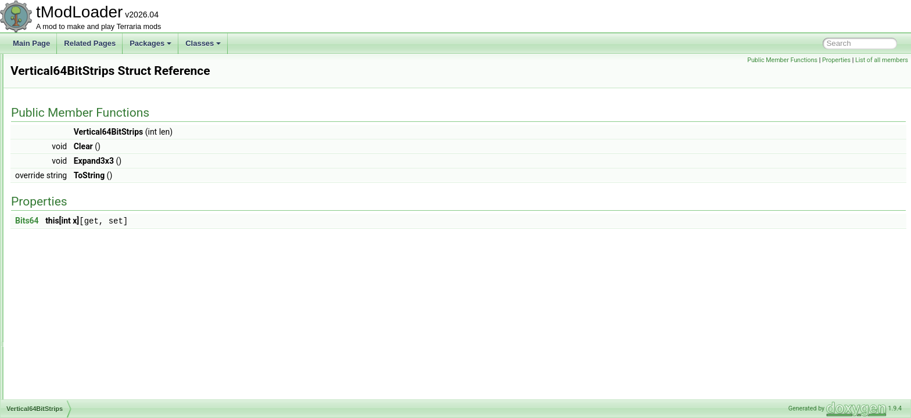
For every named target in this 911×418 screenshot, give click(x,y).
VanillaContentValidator (74, 117)
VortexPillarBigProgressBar (80, 296)
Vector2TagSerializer (70, 168)
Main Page (31, 43)
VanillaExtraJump (65, 143)
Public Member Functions (782, 60)
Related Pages (90, 43)
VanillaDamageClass (70, 130)
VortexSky (54, 309)
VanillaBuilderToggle (69, 104)
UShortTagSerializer (69, 66)
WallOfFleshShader (68, 360)
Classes (203, 43)
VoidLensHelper (63, 283)
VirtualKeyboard (63, 270)
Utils (45, 79)
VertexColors (58, 207)
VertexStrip (55, 219)
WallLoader (55, 347)
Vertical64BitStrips (66, 232)
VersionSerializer (64, 194)
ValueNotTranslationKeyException (91, 92)
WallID (48, 334)
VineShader (56, 245)
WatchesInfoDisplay (69, 385)
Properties (836, 60)
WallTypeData (59, 373)
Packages (150, 43)
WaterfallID (55, 398)
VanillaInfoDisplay (66, 156)
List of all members (881, 60)
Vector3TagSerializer (70, 181)
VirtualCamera (60, 258)
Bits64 (172, 220)
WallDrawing (57, 322)
